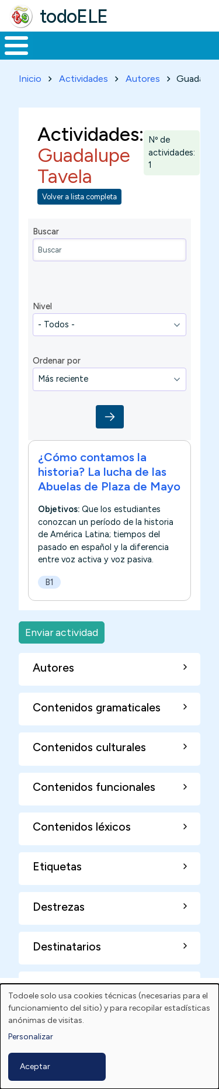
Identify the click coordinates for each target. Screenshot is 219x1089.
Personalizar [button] (30, 1037)
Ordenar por (57, 360)
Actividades (83, 78)
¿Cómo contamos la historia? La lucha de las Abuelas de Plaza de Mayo (109, 471)
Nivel (42, 306)
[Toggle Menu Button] (16, 46)
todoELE (74, 16)
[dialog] (109, 1036)
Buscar (46, 231)
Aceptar (35, 1066)
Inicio (30, 78)
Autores (143, 78)
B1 (49, 582)
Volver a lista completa (79, 196)
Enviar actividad (61, 632)
